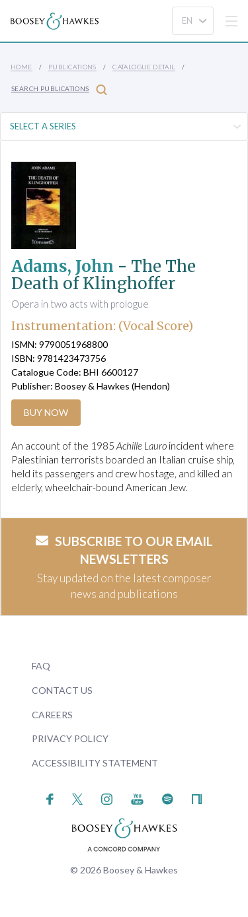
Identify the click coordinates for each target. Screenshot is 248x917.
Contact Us (62, 690)
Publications (72, 67)
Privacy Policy (70, 738)
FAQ (41, 665)
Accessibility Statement (95, 762)
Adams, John (62, 266)
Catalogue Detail (143, 67)
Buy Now (46, 412)
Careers (52, 714)
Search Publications (59, 89)
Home (21, 67)
